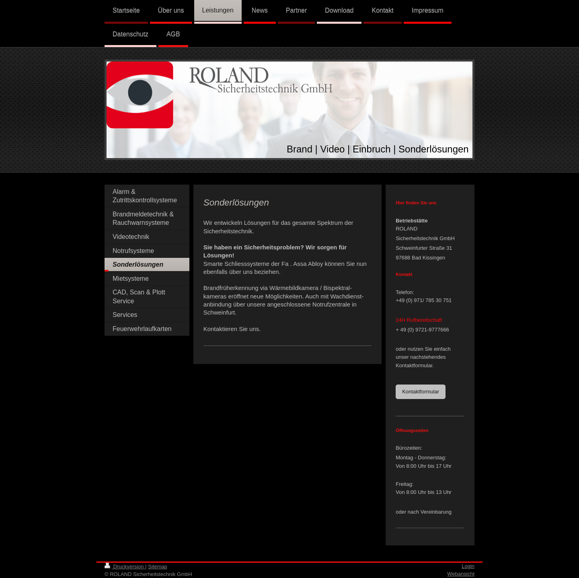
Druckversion (125, 567)
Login (468, 566)
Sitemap (157, 567)
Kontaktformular (420, 392)
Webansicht (460, 574)
